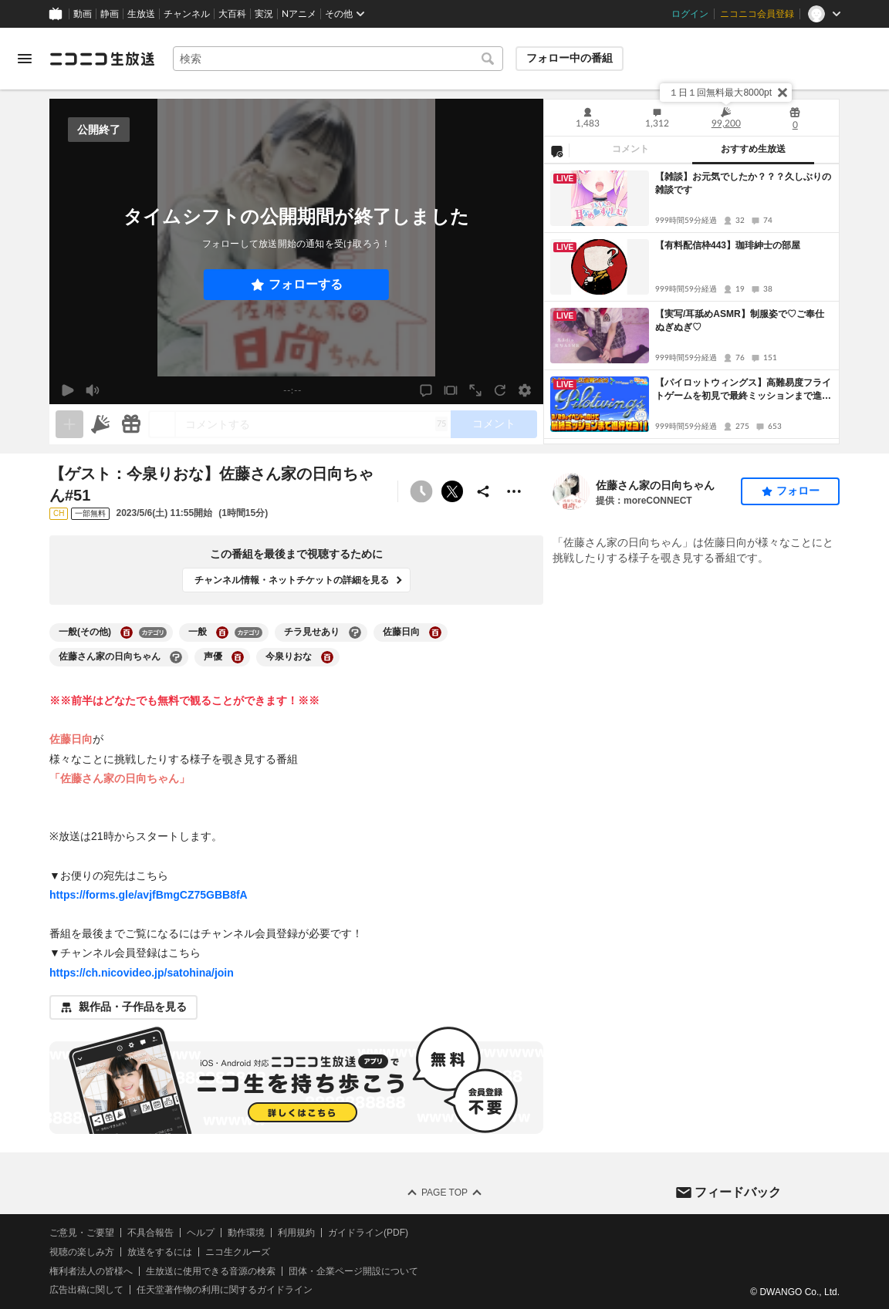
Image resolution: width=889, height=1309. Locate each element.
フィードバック (738, 1191)
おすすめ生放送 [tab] (753, 148)
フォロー (798, 490)
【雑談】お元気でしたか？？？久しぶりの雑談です (743, 183)
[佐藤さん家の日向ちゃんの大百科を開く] (176, 657)
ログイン (689, 14)
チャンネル (187, 14)
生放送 (141, 14)
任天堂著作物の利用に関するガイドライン (225, 1289)
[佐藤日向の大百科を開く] (435, 632)
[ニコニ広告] (100, 424)
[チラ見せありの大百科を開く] (355, 632)
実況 (264, 14)
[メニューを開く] (24, 58)
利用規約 (296, 1232)
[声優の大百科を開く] (238, 657)
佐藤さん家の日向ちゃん (655, 485)
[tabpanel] (691, 304)
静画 (109, 14)
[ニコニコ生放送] (101, 59)
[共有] (483, 491)
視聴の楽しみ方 (81, 1252)
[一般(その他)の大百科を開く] (126, 632)
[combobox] (338, 58)
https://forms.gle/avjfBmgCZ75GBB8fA (148, 895)
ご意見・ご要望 (81, 1232)
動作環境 (246, 1232)
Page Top (444, 1192)
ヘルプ (201, 1232)
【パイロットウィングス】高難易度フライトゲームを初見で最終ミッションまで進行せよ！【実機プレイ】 (743, 390)
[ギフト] (131, 424)
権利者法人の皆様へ (91, 1270)
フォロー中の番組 (569, 58)
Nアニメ (299, 14)
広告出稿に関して (86, 1289)
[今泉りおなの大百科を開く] (327, 657)
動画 (82, 14)
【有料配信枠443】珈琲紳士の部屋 (727, 245)
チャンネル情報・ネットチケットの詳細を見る (291, 580)
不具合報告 (150, 1232)
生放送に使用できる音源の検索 (210, 1270)
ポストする (452, 491)
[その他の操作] (514, 491)
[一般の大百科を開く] (222, 632)
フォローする (306, 284)
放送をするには (159, 1252)
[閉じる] (782, 92)
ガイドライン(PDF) (368, 1232)
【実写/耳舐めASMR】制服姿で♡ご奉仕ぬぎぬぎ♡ (739, 320)
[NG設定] (556, 150)
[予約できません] (421, 491)
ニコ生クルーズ (237, 1252)
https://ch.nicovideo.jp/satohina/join (141, 973)
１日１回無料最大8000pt (720, 92)
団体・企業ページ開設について (353, 1270)
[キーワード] (338, 58)
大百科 (232, 14)
